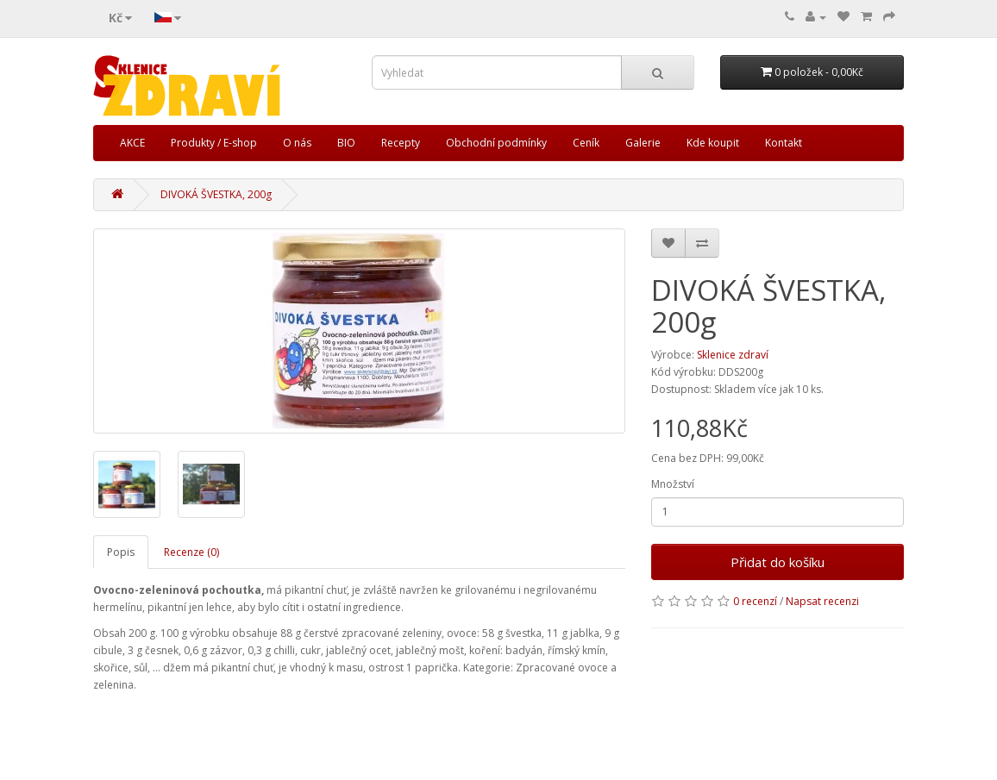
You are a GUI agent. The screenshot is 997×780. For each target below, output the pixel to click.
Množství (672, 484)
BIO (346, 142)
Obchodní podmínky (496, 142)
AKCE (132, 142)
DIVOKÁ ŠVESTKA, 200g (216, 194)
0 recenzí (755, 601)
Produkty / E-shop (214, 142)
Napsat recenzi (822, 601)
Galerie (643, 142)
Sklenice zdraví (732, 354)
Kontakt (783, 142)
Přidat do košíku (778, 562)
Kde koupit (713, 142)
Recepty (400, 142)
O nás (297, 142)
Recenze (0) (191, 552)
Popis (121, 552)
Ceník (586, 142)
